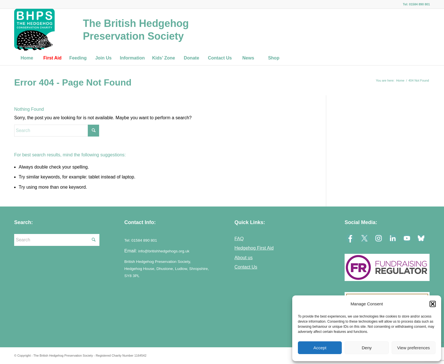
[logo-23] (34, 29)
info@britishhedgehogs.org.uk (163, 251)
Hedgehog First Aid (254, 247)
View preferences (413, 347)
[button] (433, 304)
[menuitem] (27, 58)
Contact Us (245, 266)
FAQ (239, 238)
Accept (319, 347)
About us (243, 257)
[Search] (56, 131)
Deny (367, 347)
